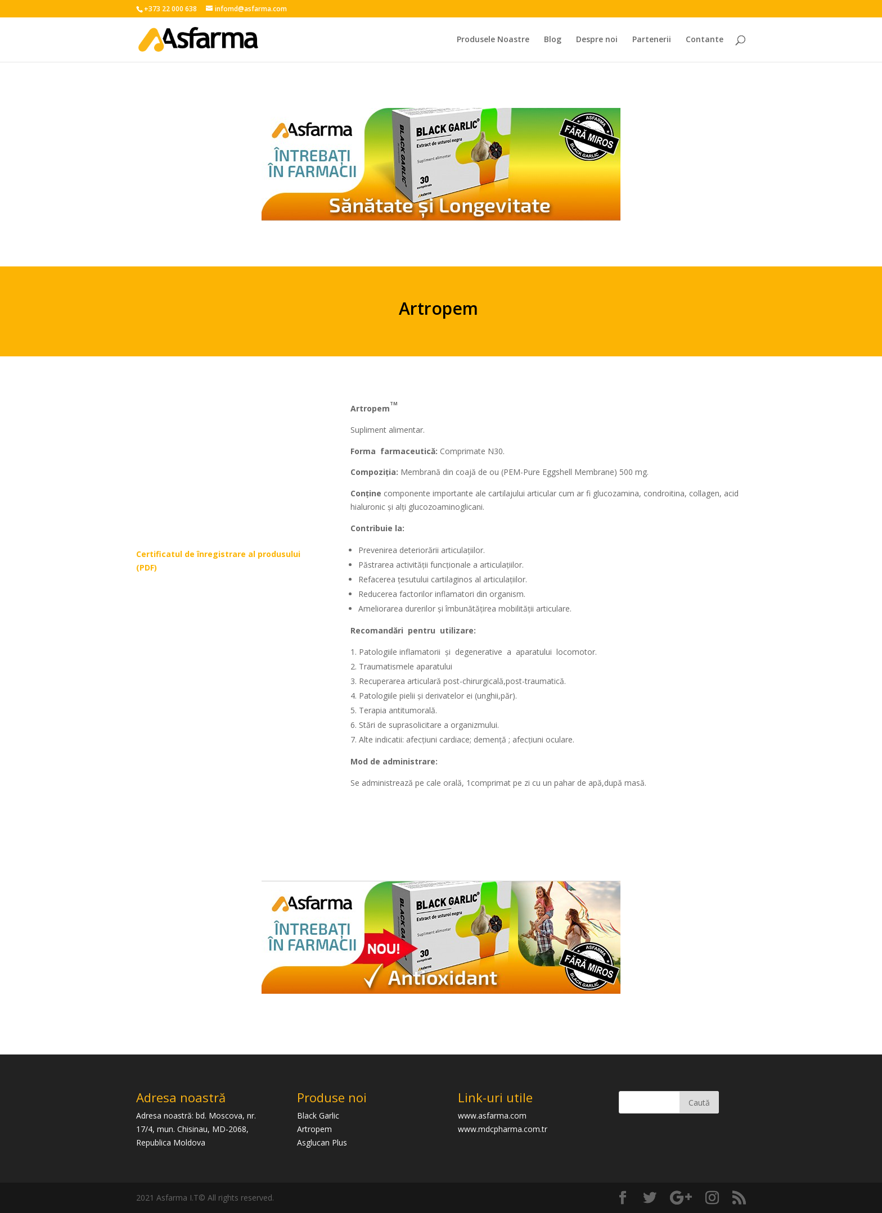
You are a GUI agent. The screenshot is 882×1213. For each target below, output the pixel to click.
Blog (552, 39)
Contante (704, 39)
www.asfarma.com (492, 1115)
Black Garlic (318, 1115)
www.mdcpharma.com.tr (502, 1129)
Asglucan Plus (322, 1142)
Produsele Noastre (493, 39)
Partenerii (651, 39)
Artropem (314, 1129)
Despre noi (597, 39)
